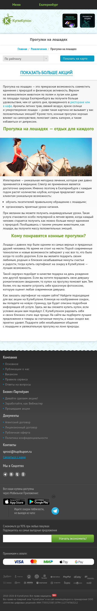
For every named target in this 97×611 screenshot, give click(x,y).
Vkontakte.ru (11, 474)
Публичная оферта (17, 432)
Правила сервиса (16, 379)
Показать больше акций (46, 72)
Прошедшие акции (17, 408)
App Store (14, 501)
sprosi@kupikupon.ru (17, 452)
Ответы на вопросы (18, 384)
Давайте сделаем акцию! (21, 398)
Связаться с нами (14, 457)
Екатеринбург (48, 5)
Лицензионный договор (21, 427)
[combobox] (25, 59)
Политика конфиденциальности (26, 438)
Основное (11, 364)
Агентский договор (17, 422)
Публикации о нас (17, 369)
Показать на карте (75, 58)
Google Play (38, 501)
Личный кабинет (92, 4)
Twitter (17, 474)
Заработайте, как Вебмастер (24, 403)
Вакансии (11, 374)
